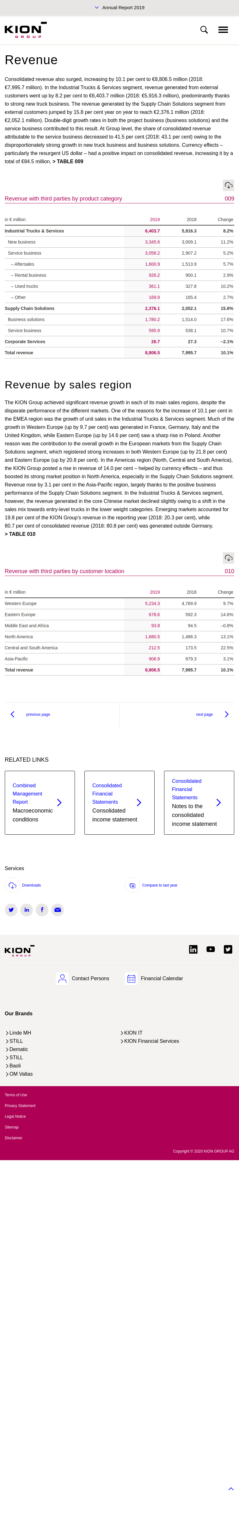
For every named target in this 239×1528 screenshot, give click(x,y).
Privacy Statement (20, 1106)
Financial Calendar (162, 978)
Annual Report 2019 (123, 7)
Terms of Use (16, 1095)
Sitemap (12, 1127)
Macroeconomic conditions (33, 802)
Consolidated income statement (114, 802)
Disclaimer (13, 1138)
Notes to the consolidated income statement (194, 802)
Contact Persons (90, 978)
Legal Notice (15, 1116)
